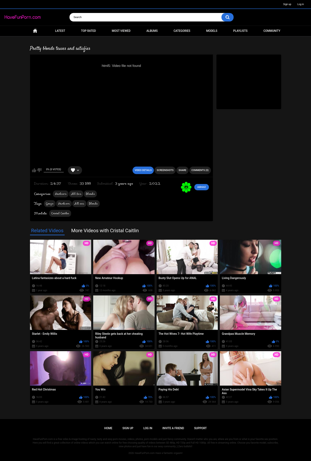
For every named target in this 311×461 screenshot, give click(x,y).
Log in (300, 4)
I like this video (34, 170)
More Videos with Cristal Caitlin (105, 230)
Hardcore (60, 194)
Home (35, 31)
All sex (79, 203)
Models (211, 30)
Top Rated (88, 30)
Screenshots (165, 170)
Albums (152, 30)
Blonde (90, 194)
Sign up (287, 4)
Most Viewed (121, 30)
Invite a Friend (173, 428)
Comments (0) (200, 170)
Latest (60, 30)
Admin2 (201, 187)
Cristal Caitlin (60, 213)
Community (271, 30)
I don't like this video (39, 170)
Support (200, 428)
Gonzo (50, 203)
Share (182, 170)
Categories (182, 30)
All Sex (76, 194)
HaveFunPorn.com (145, 453)
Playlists (240, 30)
